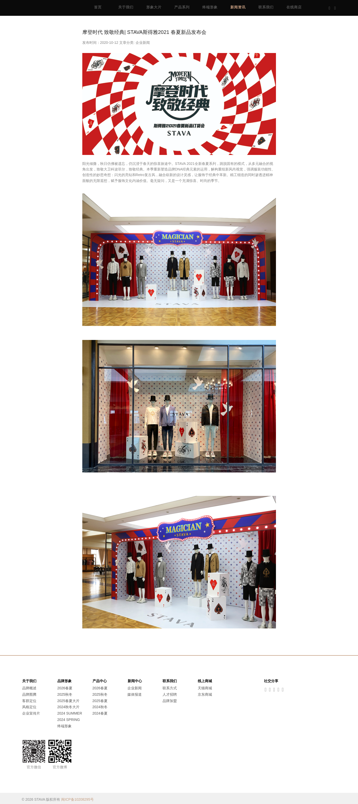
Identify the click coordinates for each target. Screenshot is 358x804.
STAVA (46, 7)
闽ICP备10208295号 (77, 797)
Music (344, 7)
